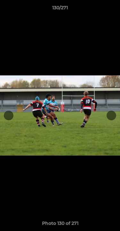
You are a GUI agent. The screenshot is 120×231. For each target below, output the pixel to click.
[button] (112, 9)
